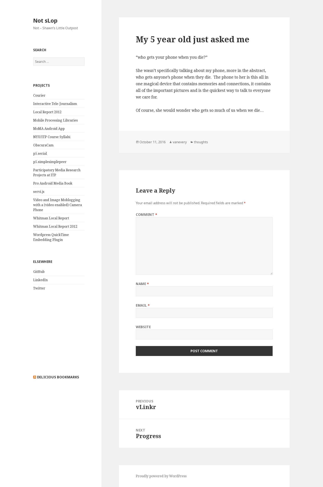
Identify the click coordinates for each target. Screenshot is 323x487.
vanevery (180, 142)
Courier (39, 95)
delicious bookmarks (58, 377)
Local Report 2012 (47, 112)
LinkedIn (40, 280)
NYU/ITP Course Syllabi (51, 137)
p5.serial (40, 153)
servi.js (38, 191)
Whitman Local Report (51, 218)
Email (143, 305)
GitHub (39, 271)
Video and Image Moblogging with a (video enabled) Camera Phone (57, 205)
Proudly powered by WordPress (161, 476)
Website (143, 327)
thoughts (201, 142)
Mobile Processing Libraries (55, 120)
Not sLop (45, 20)
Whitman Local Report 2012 (55, 226)
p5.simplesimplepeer (50, 161)
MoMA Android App (49, 128)
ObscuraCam (43, 145)
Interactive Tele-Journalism (55, 103)
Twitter (39, 288)
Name (142, 284)
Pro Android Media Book (52, 183)
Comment (146, 214)
